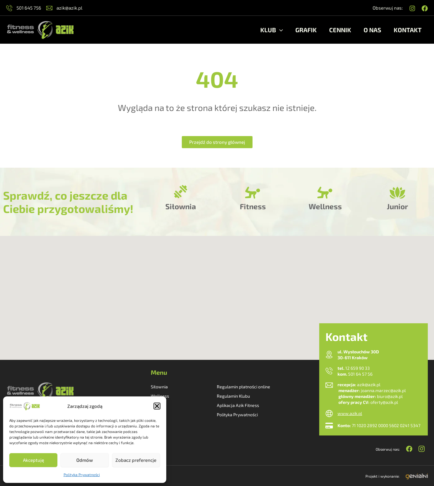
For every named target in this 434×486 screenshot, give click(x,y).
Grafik (306, 29)
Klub (271, 30)
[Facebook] (425, 8)
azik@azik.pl (64, 8)
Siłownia (180, 206)
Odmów (84, 460)
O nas (372, 29)
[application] (279, 30)
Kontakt (408, 29)
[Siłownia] (180, 193)
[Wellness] (325, 193)
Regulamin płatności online (243, 386)
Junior (397, 206)
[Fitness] (253, 193)
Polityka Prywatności (82, 474)
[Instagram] (412, 8)
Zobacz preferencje (135, 460)
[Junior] (397, 193)
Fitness (253, 206)
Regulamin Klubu (233, 396)
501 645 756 (23, 8)
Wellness (325, 206)
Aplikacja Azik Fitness (238, 405)
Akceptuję (33, 460)
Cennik (340, 29)
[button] (157, 406)
